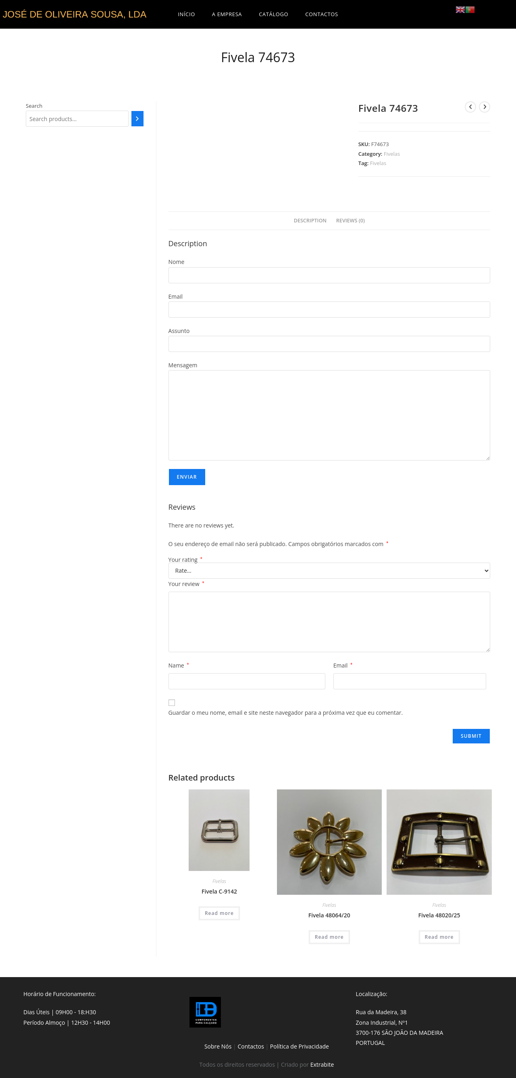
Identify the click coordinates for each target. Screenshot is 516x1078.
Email (343, 665)
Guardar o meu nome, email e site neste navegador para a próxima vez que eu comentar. (286, 712)
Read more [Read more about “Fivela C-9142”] (219, 913)
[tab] (310, 221)
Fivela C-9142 (219, 891)
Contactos (250, 1046)
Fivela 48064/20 (329, 915)
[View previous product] (470, 107)
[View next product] (484, 107)
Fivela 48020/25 (439, 915)
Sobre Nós (218, 1046)
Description (310, 220)
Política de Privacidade (299, 1046)
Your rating (186, 560)
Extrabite (322, 1064)
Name (179, 665)
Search (34, 105)
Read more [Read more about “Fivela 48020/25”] (439, 937)
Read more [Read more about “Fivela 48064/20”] (329, 937)
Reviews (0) (350, 220)
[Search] (137, 119)
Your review (186, 584)
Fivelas (392, 153)
